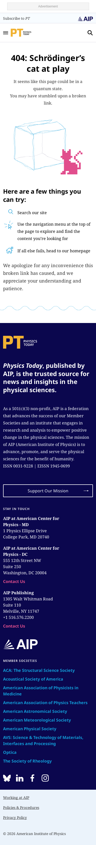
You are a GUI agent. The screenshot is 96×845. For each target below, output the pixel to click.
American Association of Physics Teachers (45, 702)
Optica (10, 752)
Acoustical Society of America (33, 679)
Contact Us (14, 581)
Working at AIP (16, 797)
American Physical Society (29, 729)
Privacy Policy (15, 817)
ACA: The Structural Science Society (39, 670)
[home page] (28, 32)
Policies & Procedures (21, 807)
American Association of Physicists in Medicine (40, 691)
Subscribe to (16, 18)
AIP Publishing (18, 593)
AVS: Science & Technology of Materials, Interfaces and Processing (43, 740)
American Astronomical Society (35, 711)
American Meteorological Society (37, 720)
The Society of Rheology (27, 761)
